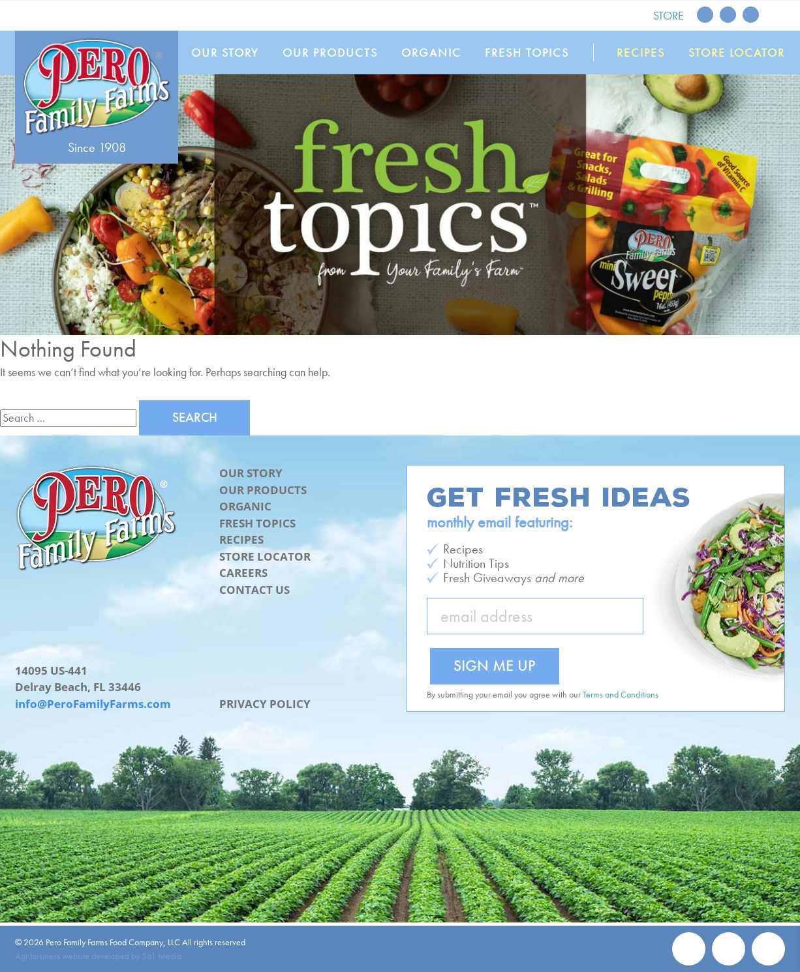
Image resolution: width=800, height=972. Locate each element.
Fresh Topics (527, 52)
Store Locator (736, 52)
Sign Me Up (495, 665)
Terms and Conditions (620, 694)
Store (668, 15)
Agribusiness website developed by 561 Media (98, 956)
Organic (431, 52)
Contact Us (254, 589)
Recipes (641, 52)
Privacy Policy (265, 703)
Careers (243, 572)
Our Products (330, 52)
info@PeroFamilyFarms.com (93, 703)
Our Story (225, 52)
